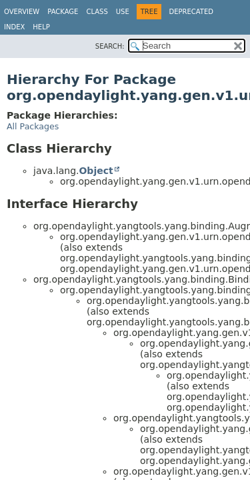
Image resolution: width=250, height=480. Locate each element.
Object (96, 170)
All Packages (33, 126)
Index (14, 27)
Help (41, 27)
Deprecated (191, 11)
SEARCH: (110, 46)
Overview (21, 11)
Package (62, 11)
